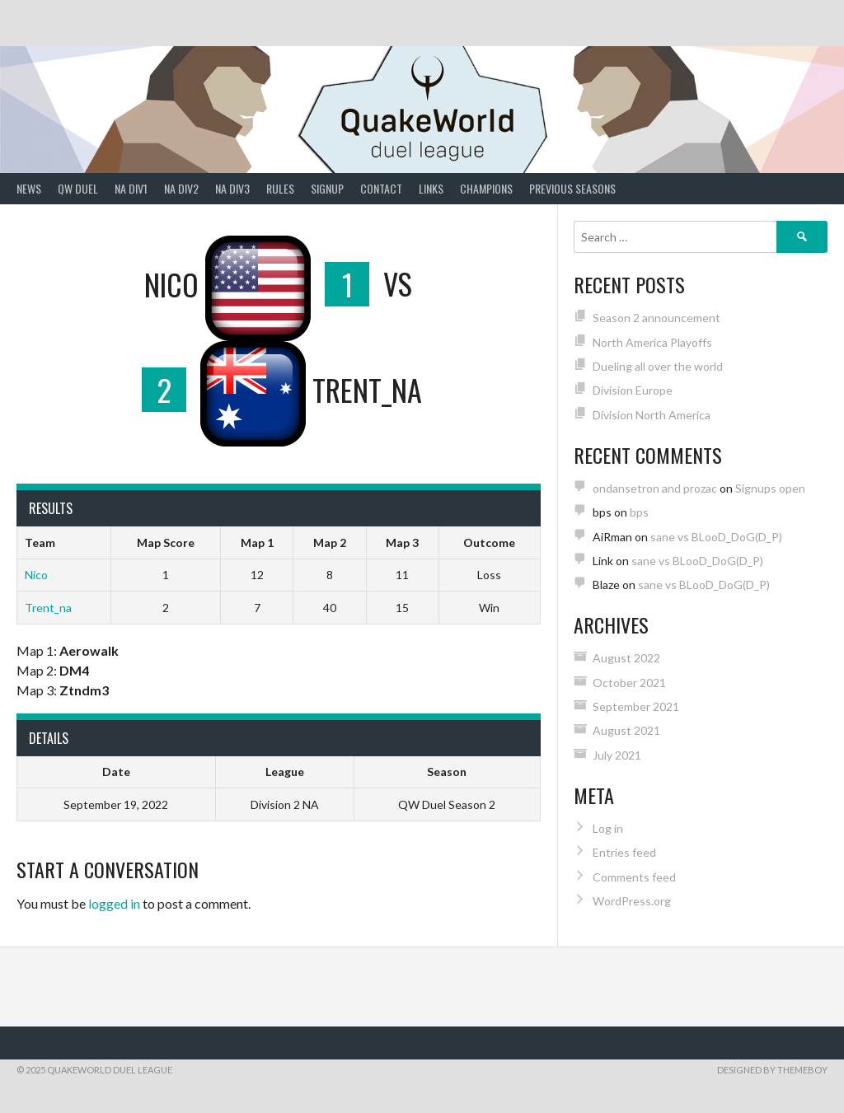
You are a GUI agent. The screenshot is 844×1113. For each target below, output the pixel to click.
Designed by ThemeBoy (772, 1069)
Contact (381, 188)
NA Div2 (181, 188)
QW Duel (78, 188)
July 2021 (617, 755)
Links (431, 188)
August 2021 (626, 730)
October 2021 (629, 683)
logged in (114, 903)
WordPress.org (632, 901)
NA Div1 (131, 188)
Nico (36, 575)
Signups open (770, 488)
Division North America (651, 415)
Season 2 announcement (656, 318)
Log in (608, 828)
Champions (486, 188)
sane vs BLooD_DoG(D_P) (716, 537)
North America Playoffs (652, 342)
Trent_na (48, 608)
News (28, 188)
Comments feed (634, 877)
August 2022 (626, 658)
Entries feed (624, 852)
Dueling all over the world (658, 366)
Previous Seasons (572, 188)
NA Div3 (232, 188)
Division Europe (633, 390)
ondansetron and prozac (655, 488)
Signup (327, 188)
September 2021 (636, 706)
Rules (280, 188)
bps (639, 512)
